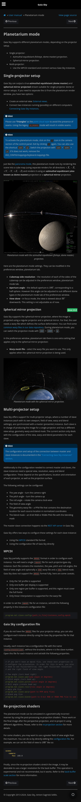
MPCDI (22, 540)
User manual (15, 15)
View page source (68, 15)
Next (72, 21)
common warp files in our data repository (24, 327)
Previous (11, 21)
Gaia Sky (42, 4)
